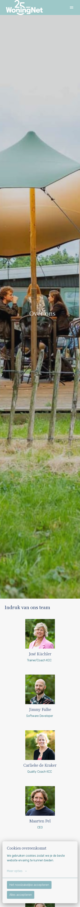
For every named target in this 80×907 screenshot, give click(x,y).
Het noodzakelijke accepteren (29, 885)
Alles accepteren (20, 895)
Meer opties (17, 871)
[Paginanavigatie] (72, 7)
